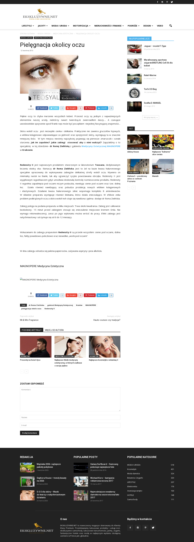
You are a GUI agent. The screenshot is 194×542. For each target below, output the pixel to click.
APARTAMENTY (133, 173)
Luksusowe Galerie (161, 148)
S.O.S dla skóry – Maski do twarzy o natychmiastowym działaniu (51, 488)
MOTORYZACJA (82, 25)
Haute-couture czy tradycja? (106, 313)
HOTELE (130, 488)
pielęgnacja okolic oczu (31, 302)
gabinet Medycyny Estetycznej (60, 298)
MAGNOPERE (90, 298)
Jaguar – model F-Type (155, 46)
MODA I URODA (60, 25)
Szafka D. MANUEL (152, 103)
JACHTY (43, 25)
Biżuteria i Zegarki (135, 471)
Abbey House (133, 152)
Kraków (79, 298)
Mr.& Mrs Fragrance (29, 313)
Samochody (132, 492)
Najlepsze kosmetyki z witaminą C (103, 353)
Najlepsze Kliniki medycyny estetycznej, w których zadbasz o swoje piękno (68, 356)
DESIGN (148, 25)
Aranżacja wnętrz (134, 484)
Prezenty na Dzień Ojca (30, 353)
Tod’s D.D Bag (150, 89)
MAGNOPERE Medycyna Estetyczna (42, 262)
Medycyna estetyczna (43, 38)
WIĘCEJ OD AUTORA (54, 323)
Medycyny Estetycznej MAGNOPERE (101, 142)
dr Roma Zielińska (36, 298)
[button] (170, 25)
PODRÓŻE (134, 25)
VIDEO (160, 25)
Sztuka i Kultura (135, 148)
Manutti (155, 176)
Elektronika (132, 480)
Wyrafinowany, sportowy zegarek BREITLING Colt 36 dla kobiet (158, 63)
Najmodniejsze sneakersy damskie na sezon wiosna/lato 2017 (104, 488)
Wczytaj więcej (151, 117)
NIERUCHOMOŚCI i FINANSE (109, 25)
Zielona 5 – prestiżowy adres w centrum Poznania (137, 178)
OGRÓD (156, 173)
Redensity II (50, 302)
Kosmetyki (25, 350)
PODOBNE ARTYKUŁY (32, 323)
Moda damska (133, 467)
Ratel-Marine (150, 75)
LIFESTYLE (28, 25)
